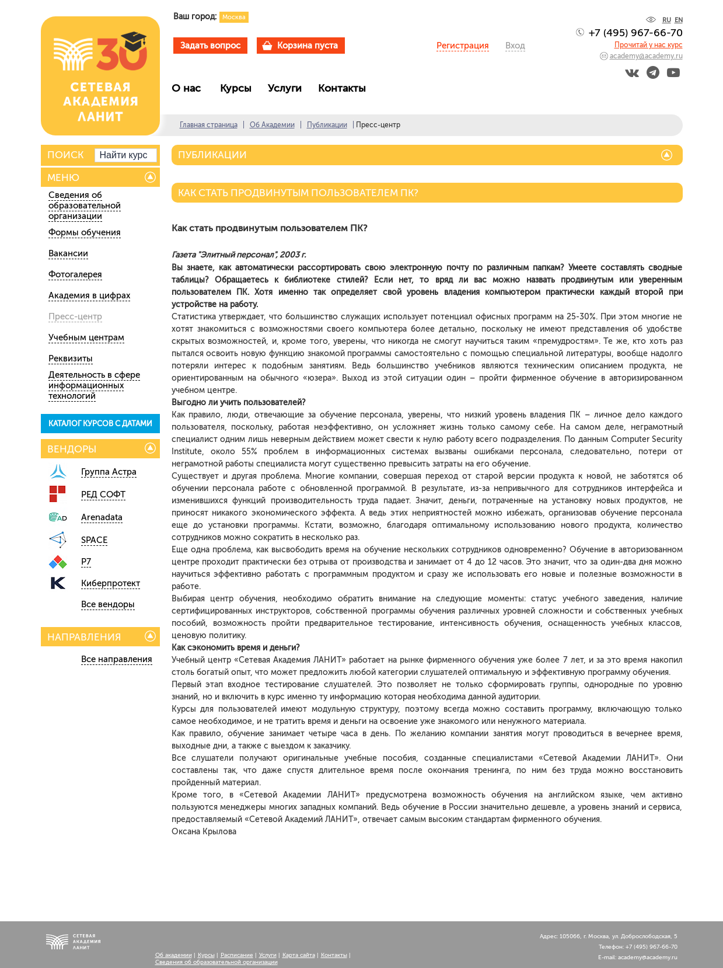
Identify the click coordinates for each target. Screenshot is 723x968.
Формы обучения (84, 232)
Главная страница (208, 125)
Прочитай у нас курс (648, 45)
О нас (190, 88)
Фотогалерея (75, 274)
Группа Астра (109, 471)
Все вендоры (108, 604)
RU (666, 20)
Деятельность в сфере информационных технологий (94, 385)
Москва (234, 17)
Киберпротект (110, 583)
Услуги (288, 88)
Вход (515, 45)
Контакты (345, 88)
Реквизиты (70, 358)
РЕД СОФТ (103, 494)
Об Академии (272, 125)
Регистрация (462, 45)
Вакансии (68, 253)
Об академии (173, 955)
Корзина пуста (307, 45)
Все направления (116, 659)
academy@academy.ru (646, 56)
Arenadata (102, 517)
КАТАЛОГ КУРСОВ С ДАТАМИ (100, 423)
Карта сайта (298, 955)
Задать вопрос (210, 45)
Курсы (238, 88)
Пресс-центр (75, 316)
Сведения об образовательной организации (84, 205)
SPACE (94, 540)
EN (679, 20)
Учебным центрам (86, 337)
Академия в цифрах (89, 295)
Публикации (327, 125)
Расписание (237, 955)
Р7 (86, 561)
